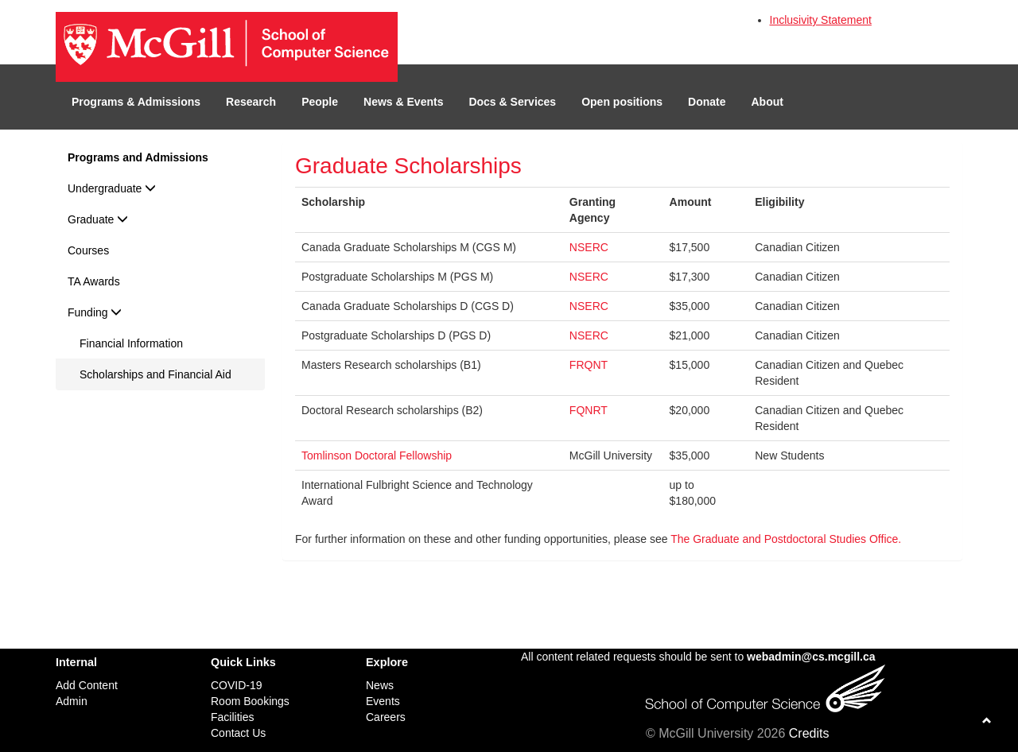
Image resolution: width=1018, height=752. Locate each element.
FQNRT (588, 410)
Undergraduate (112, 188)
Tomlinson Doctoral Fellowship (376, 455)
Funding (95, 312)
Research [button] (251, 101)
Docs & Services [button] (512, 101)
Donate (706, 101)
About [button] (767, 101)
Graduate (98, 219)
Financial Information (131, 343)
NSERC (588, 247)
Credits (809, 733)
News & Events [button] (403, 101)
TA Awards (94, 281)
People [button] (319, 101)
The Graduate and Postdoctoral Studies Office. (785, 539)
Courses (88, 250)
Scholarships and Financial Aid (155, 374)
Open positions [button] (621, 101)
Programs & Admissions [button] (136, 101)
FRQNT (588, 365)
